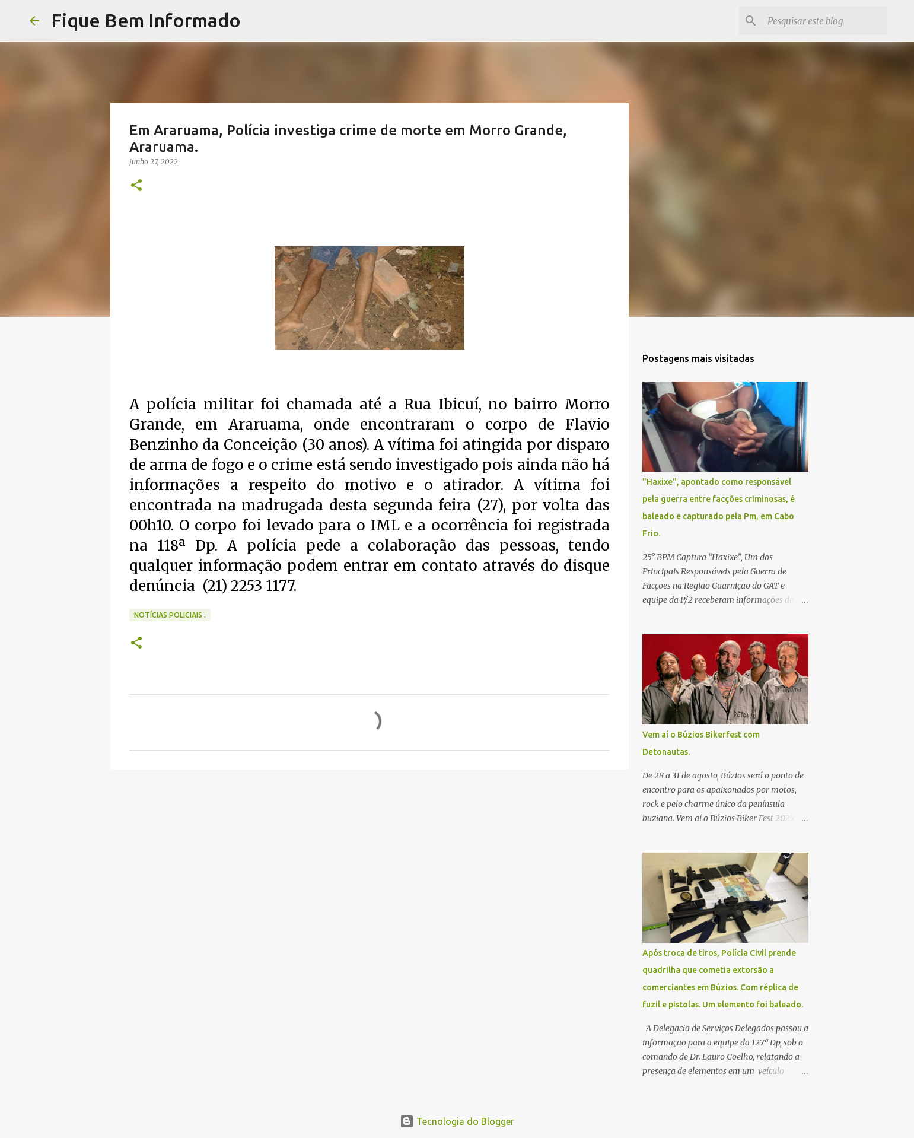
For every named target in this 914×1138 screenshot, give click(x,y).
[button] (136, 186)
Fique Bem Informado (146, 20)
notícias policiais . (170, 615)
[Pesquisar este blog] (825, 21)
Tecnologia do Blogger (457, 1121)
